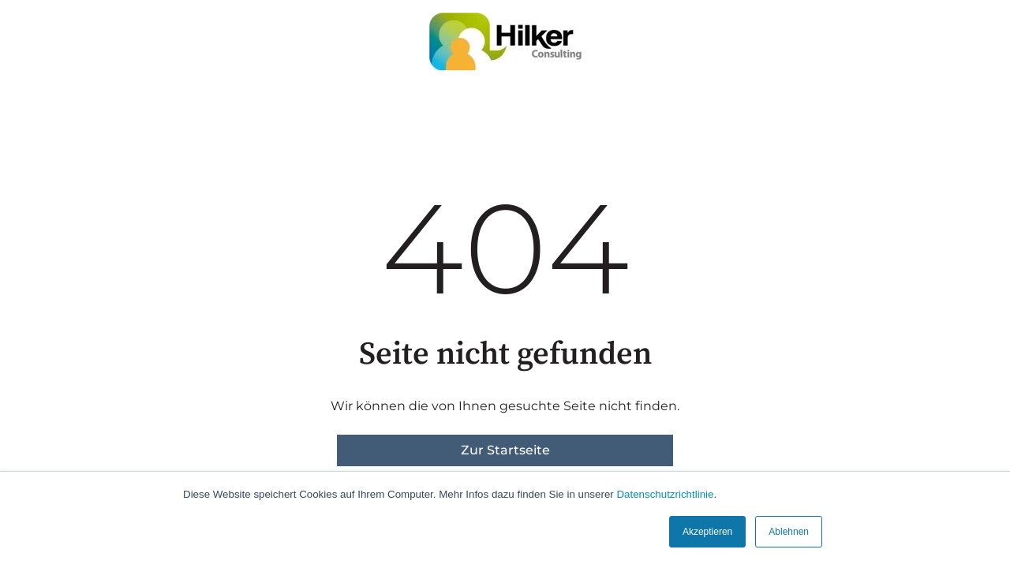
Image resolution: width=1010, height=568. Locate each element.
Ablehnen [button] (789, 531)
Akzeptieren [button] (707, 531)
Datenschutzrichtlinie (664, 494)
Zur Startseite (505, 450)
